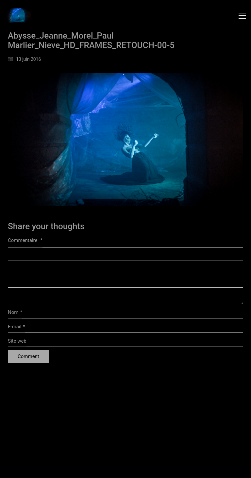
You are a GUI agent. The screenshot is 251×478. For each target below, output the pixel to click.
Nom (15, 312)
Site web (17, 341)
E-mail (16, 327)
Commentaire (25, 240)
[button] (242, 15)
